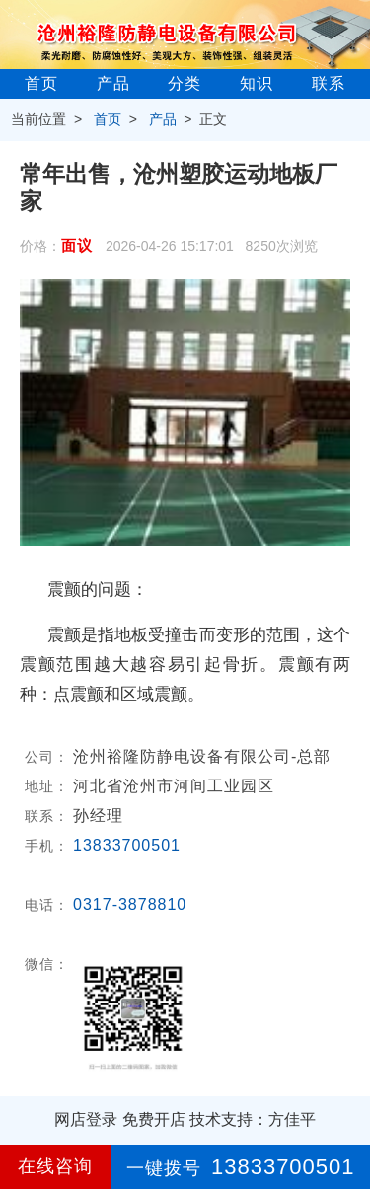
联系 (328, 83)
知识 (256, 83)
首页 (41, 83)
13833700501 (127, 845)
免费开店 (153, 1119)
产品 (113, 83)
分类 (184, 83)
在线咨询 (55, 1166)
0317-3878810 (129, 904)
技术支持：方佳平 (252, 1119)
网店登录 (85, 1119)
